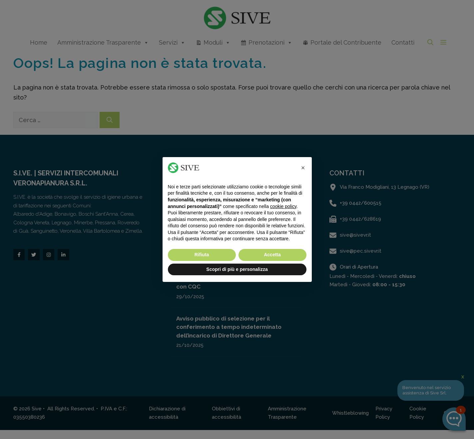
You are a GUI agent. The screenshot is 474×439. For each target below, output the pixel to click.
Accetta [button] (272, 254)
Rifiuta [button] (202, 254)
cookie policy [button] (283, 206)
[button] (303, 167)
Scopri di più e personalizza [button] (236, 269)
